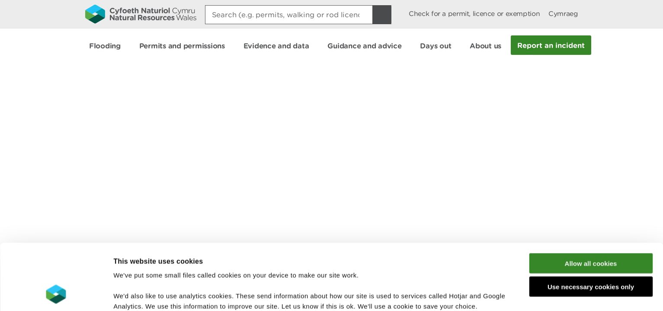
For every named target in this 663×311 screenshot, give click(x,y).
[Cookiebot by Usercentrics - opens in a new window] (56, 294)
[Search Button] (381, 14)
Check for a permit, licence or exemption (474, 14)
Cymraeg (563, 14)
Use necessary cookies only (591, 226)
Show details (458, 294)
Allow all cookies (591, 202)
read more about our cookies (187, 266)
